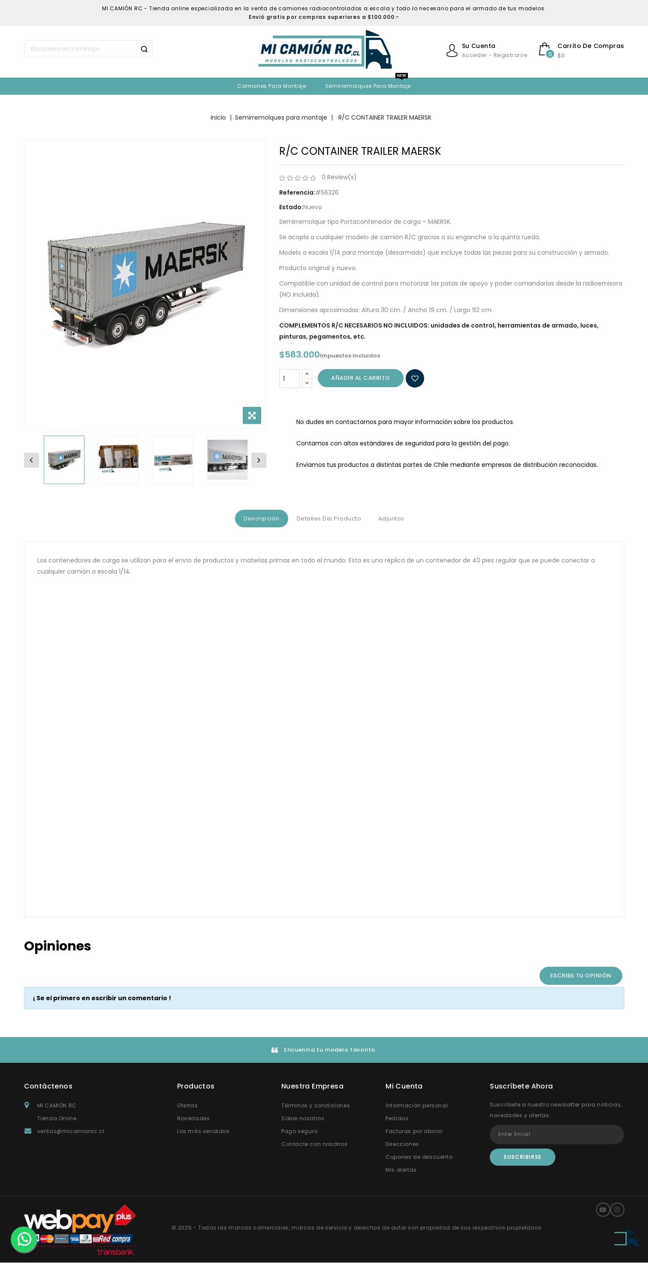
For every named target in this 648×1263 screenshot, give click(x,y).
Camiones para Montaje (271, 86)
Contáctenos (48, 1087)
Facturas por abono (414, 1131)
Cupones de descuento (419, 1157)
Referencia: (297, 192)
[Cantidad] (289, 378)
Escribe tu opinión (581, 976)
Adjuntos (396, 518)
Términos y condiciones (315, 1106)
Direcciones (402, 1144)
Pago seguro (299, 1131)
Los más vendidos (203, 1131)
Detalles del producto (329, 518)
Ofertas (187, 1106)
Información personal (417, 1106)
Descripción (257, 518)
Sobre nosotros (302, 1118)
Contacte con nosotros (314, 1144)
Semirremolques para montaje (368, 86)
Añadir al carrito (360, 378)
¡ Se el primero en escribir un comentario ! (102, 998)
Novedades (193, 1118)
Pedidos (397, 1118)
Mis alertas (401, 1170)
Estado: (291, 207)
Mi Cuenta (404, 1087)
